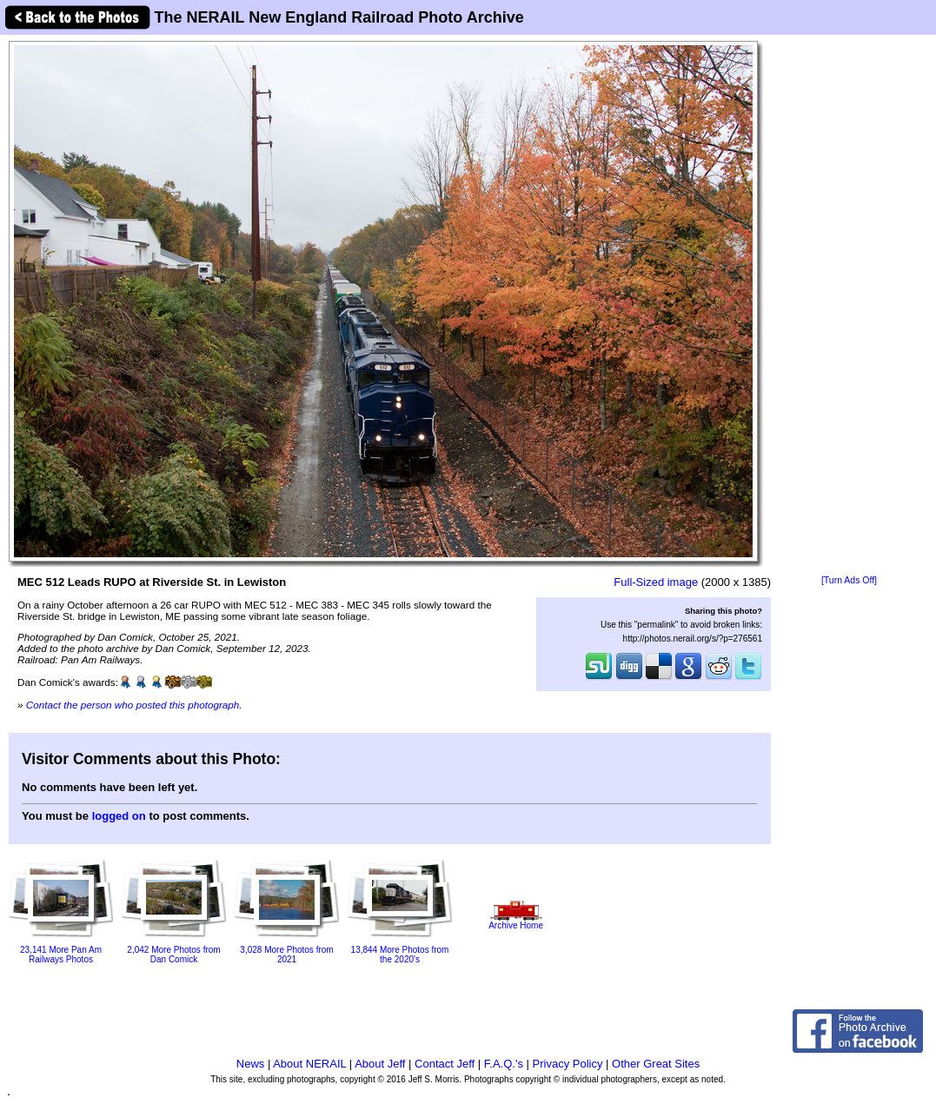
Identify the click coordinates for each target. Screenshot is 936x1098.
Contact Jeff (445, 1063)
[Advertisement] (849, 306)
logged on (119, 815)
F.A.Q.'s (503, 1063)
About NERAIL (309, 1063)
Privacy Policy (568, 1063)
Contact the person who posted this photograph (133, 704)
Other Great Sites (656, 1063)
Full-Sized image (656, 582)
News (250, 1063)
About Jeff (380, 1063)
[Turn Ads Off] (849, 580)
